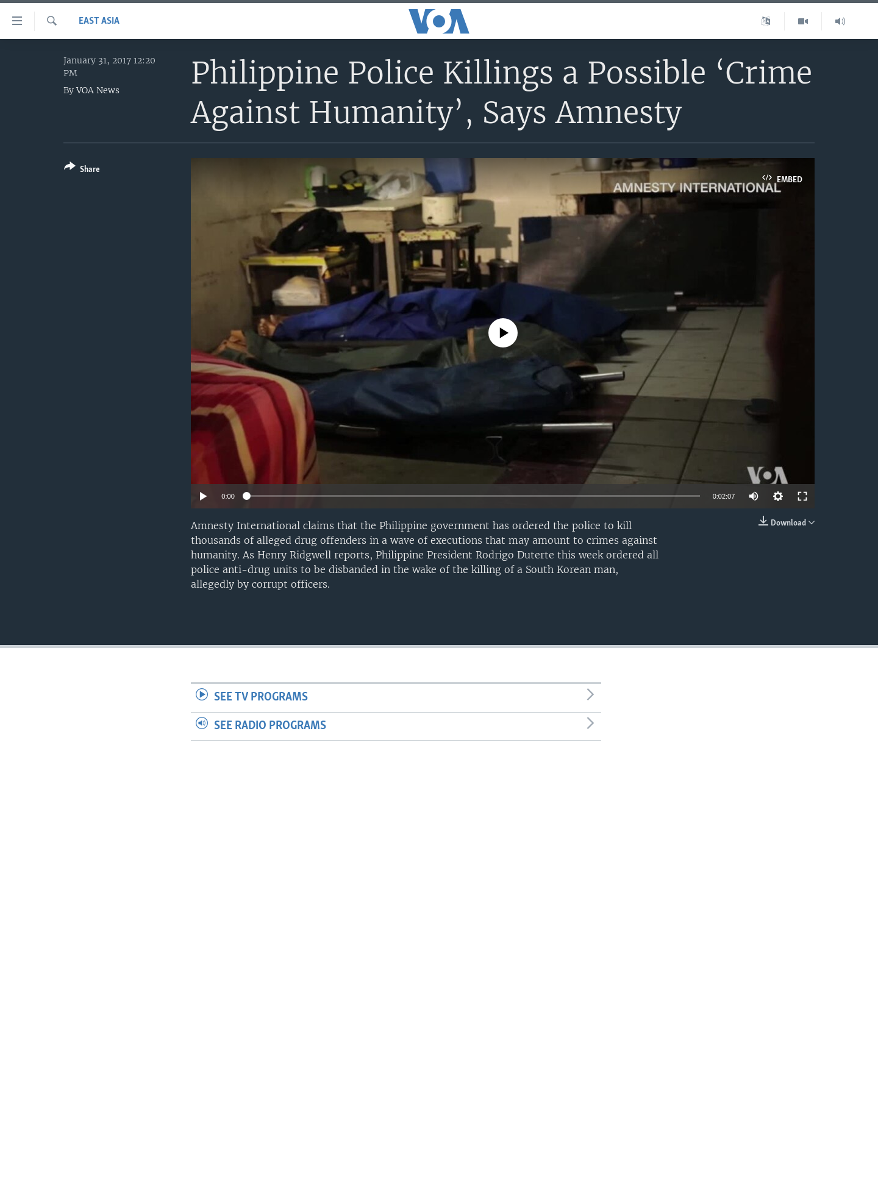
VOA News (98, 90)
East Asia (99, 21)
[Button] (82, 170)
